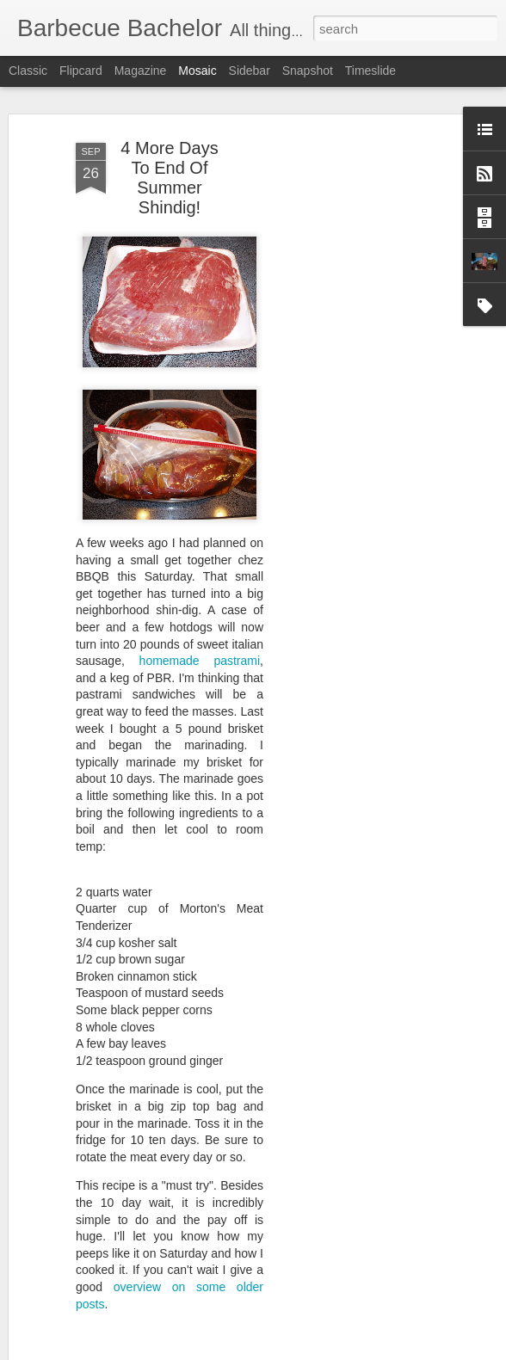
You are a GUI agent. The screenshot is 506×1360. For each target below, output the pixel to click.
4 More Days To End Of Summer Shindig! (169, 177)
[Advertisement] (358, 405)
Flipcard (80, 70)
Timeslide (370, 70)
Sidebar (249, 70)
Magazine (140, 70)
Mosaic (197, 70)
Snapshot (307, 70)
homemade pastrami (200, 661)
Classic (28, 70)
